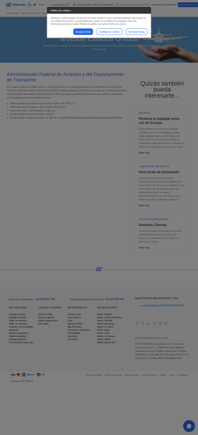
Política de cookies (117, 24)
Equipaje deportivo (17, 339)
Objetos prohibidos (17, 336)
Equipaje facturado (17, 317)
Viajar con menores (17, 320)
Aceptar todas (77, 31)
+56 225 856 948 (45, 299)
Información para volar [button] (30, 13)
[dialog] (99, 22)
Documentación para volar (21, 342)
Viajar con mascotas (18, 323)
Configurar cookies (106, 31)
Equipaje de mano (17, 314)
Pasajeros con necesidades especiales (21, 328)
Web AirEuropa (13, 13)
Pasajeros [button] (45, 13)
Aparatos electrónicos (19, 333)
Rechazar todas (135, 31)
